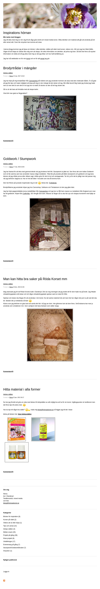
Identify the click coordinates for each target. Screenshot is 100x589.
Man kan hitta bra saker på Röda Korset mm (35, 279)
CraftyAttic (26, 193)
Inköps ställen (8, 73)
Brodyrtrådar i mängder (20, 68)
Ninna (11, 76)
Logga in (6, 572)
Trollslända (53, 183)
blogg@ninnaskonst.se (46, 410)
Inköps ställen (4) (9, 529)
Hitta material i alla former (21, 389)
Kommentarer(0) (8, 371)
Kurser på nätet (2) (9, 520)
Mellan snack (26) (9, 532)
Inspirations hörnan (17, 33)
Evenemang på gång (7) (11, 544)
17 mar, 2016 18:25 (18, 167)
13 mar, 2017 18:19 (18, 76)
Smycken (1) (7, 551)
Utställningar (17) (9, 541)
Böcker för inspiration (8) (11, 516)
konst (28, 58)
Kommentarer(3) (8, 261)
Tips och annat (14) (10, 526)
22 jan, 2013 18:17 (18, 397)
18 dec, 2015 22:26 (18, 287)
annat (42, 58)
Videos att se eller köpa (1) (12, 523)
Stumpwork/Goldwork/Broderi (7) (14, 548)
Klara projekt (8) (8, 538)
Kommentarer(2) (8, 140)
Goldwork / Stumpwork (19, 159)
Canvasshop (33, 81)
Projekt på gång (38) (10, 535)
